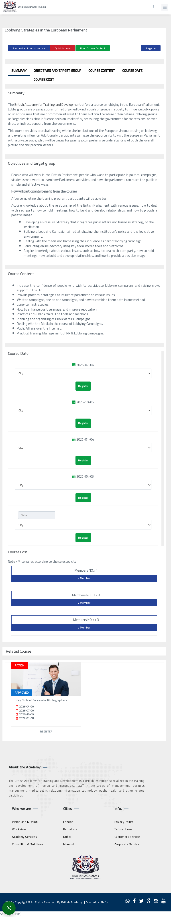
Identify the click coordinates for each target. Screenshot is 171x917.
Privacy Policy (123, 821)
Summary (18, 70)
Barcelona (70, 829)
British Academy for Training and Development (47, 104)
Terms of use (123, 829)
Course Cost (44, 79)
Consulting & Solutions (27, 844)
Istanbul (68, 844)
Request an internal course (29, 48)
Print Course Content (92, 48)
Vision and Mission (25, 821)
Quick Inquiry (63, 48)
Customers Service (127, 836)
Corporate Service (126, 844)
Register (151, 48)
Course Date (132, 70)
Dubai (67, 836)
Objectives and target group (57, 70)
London (68, 821)
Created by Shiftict (98, 902)
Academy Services (24, 836)
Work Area (19, 829)
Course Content (101, 70)
